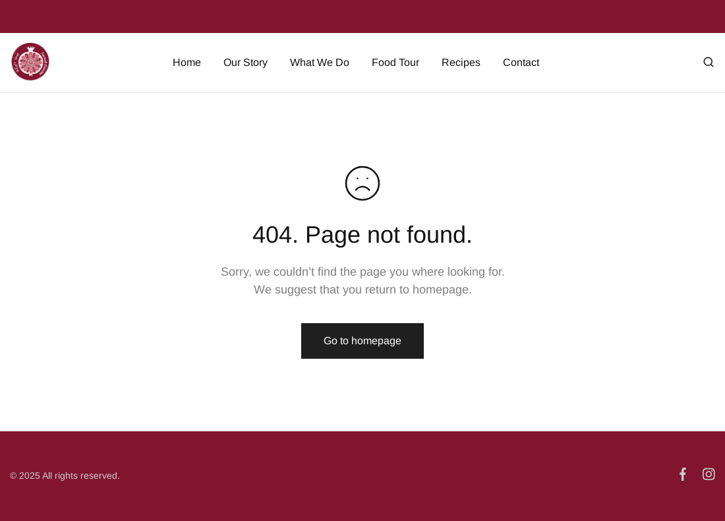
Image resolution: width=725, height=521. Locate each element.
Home (187, 62)
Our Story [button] (245, 62)
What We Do (319, 62)
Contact (521, 62)
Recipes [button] (461, 62)
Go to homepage (362, 340)
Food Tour (395, 62)
